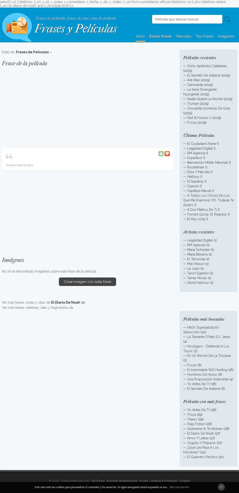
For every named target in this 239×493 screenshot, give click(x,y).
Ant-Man (193, 80)
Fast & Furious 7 (199, 118)
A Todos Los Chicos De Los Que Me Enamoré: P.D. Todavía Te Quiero (208, 200)
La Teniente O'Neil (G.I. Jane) (208, 337)
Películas (183, 36)
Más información (179, 487)
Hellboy (193, 177)
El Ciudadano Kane (201, 144)
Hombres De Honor (202, 374)
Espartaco (194, 158)
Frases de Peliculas (32, 52)
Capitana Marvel (199, 191)
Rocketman (195, 167)
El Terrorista (196, 259)
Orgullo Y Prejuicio (201, 443)
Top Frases (204, 36)
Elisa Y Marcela (198, 172)
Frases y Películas (76, 29)
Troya (191, 414)
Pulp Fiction (196, 424)
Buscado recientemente (122, 480)
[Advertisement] (87, 105)
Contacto (184, 480)
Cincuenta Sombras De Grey (209, 108)
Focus (192, 122)
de (68, 302)
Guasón (193, 186)
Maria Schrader (199, 250)
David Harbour (198, 283)
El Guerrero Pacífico (202, 457)
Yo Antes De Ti (198, 384)
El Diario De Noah (200, 433)
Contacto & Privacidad (163, 480)
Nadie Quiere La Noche (205, 99)
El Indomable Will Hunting (207, 370)
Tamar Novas (197, 278)
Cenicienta (195, 85)
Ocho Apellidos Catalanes (207, 66)
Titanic (192, 419)
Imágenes (226, 36)
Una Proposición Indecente (207, 379)
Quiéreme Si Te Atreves (205, 429)
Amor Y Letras (198, 438)
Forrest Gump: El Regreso (207, 214)
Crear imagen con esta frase (87, 282)
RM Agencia (196, 153)
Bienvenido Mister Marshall (207, 162)
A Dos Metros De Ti (202, 210)
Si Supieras (195, 181)
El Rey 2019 (196, 219)
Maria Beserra (197, 254)
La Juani (193, 268)
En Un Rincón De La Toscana (209, 356)
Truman (193, 104)
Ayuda (143, 480)
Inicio (140, 36)
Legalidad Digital (200, 148)
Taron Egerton (198, 273)
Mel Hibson (196, 264)
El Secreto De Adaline (203, 75)
